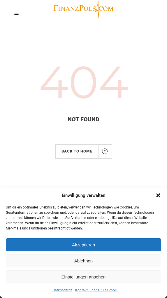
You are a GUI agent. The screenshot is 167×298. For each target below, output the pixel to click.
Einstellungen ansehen (83, 276)
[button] (158, 195)
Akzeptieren (83, 244)
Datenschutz (62, 290)
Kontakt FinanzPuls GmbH (96, 290)
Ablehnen (83, 260)
